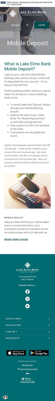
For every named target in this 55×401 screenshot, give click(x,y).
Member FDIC (27, 365)
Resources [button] (13, 338)
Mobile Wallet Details (16, 239)
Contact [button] (12, 331)
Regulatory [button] (13, 325)
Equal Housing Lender (29, 369)
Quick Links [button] (13, 318)
